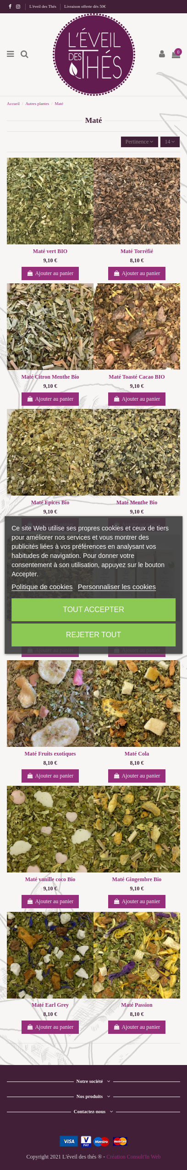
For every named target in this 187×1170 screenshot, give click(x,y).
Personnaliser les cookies (117, 587)
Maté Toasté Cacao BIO (137, 377)
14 (170, 141)
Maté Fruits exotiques (50, 754)
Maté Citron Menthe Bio (50, 377)
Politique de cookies (41, 587)
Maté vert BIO (50, 251)
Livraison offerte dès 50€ (85, 6)
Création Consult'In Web (133, 1156)
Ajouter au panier (50, 273)
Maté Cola (137, 754)
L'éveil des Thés (43, 6)
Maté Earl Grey (50, 1005)
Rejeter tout (93, 635)
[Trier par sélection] (140, 142)
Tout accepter (93, 609)
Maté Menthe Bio (136, 502)
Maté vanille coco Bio (50, 879)
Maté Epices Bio (50, 502)
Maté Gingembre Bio (137, 879)
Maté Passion (136, 1005)
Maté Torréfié (137, 251)
